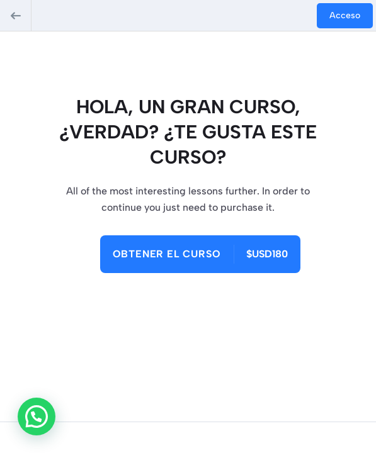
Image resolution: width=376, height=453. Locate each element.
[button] (36, 416)
